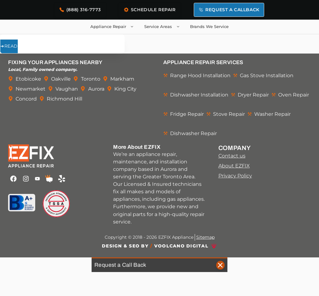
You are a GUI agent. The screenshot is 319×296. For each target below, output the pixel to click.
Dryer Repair (253, 95)
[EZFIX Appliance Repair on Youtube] (37, 179)
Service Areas (163, 27)
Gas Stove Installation (266, 75)
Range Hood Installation (200, 75)
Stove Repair (229, 114)
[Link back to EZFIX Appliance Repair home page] (54, 155)
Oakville (61, 79)
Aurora (96, 89)
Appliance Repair (113, 27)
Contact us (231, 156)
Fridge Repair (187, 114)
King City (125, 89)
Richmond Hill (64, 99)
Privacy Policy (235, 175)
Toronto (90, 79)
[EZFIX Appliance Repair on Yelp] (61, 179)
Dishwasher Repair (193, 133)
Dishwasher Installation (199, 95)
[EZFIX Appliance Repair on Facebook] (13, 179)
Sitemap (205, 237)
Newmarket (30, 89)
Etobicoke (28, 79)
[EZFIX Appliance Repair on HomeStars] (49, 179)
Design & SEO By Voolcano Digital (155, 246)
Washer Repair (272, 114)
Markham (122, 79)
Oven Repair (293, 95)
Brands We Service (209, 26)
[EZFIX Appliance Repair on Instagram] (26, 179)
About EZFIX (234, 165)
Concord (26, 99)
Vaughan (66, 89)
